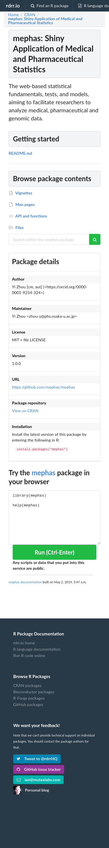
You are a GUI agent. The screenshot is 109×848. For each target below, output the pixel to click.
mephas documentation (25, 582)
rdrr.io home (24, 643)
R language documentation (36, 649)
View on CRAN (25, 410)
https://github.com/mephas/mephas (43, 387)
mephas (44, 472)
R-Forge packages (28, 698)
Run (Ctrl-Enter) (54, 552)
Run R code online (29, 655)
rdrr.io (13, 5)
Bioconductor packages (33, 691)
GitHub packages (28, 704)
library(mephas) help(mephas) (54, 517)
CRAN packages (27, 685)
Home (13, 15)
